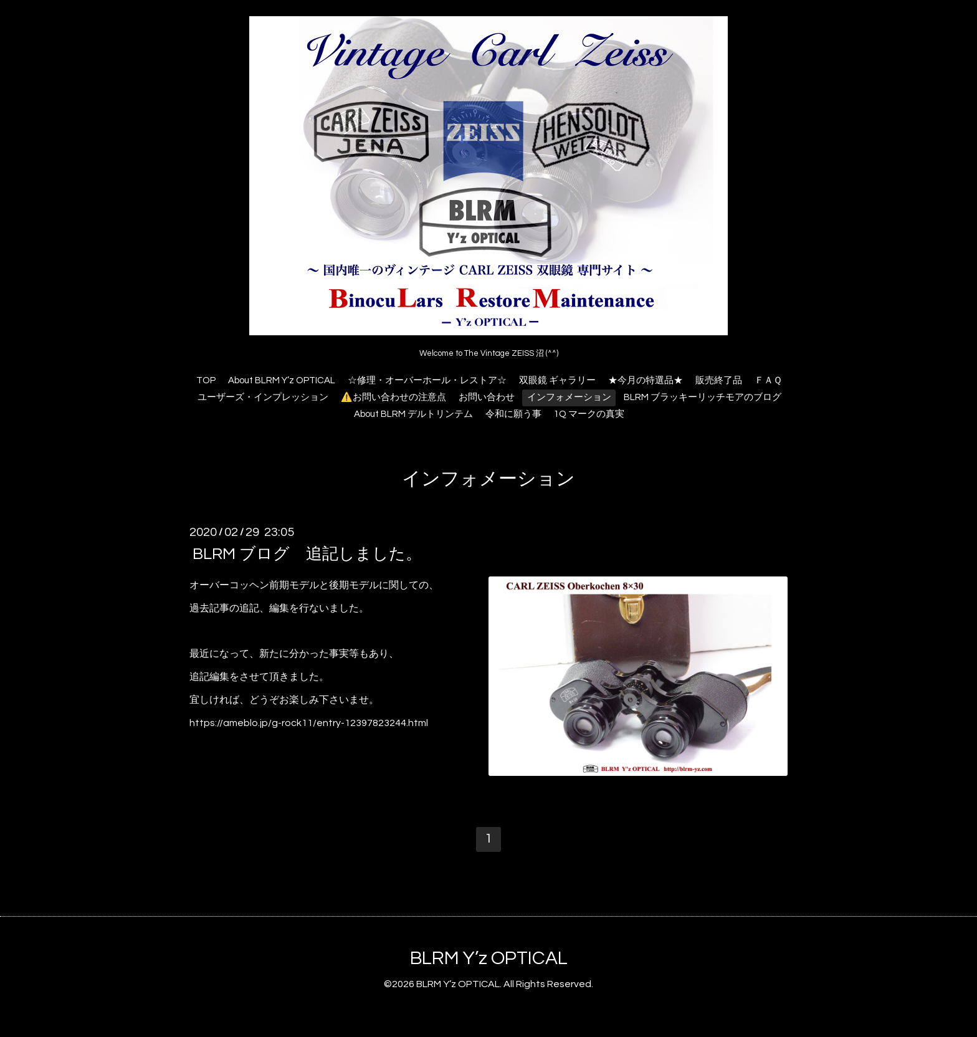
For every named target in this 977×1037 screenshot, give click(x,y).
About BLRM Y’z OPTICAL (281, 380)
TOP (206, 380)
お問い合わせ (487, 397)
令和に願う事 (513, 414)
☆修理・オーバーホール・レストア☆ (427, 380)
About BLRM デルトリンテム (413, 414)
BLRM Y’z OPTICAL (489, 958)
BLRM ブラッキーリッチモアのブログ (702, 397)
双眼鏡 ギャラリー (557, 380)
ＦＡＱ (768, 380)
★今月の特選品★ (645, 380)
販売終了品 (718, 380)
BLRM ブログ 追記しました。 (307, 554)
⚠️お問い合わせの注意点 (393, 397)
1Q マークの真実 (589, 414)
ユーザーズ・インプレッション (263, 397)
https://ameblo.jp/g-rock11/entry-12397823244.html (308, 723)
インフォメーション (569, 397)
